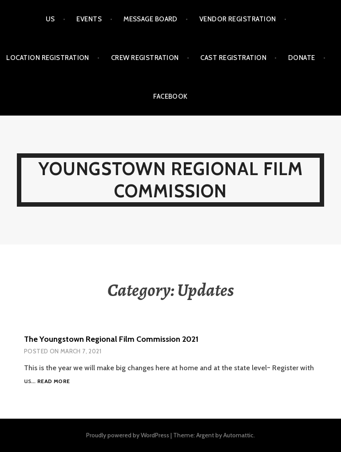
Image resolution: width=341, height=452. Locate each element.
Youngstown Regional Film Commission (170, 180)
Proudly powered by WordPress (127, 435)
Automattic (238, 435)
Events (89, 19)
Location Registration (47, 58)
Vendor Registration (237, 19)
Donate (301, 58)
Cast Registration (233, 58)
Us (50, 19)
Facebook (170, 96)
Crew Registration (145, 58)
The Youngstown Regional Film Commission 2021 (111, 339)
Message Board (150, 19)
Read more (53, 381)
